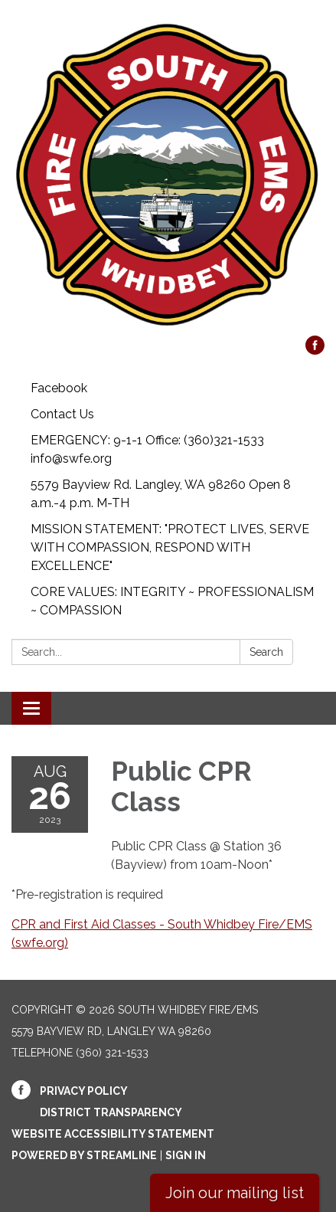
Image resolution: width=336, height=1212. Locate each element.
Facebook (59, 388)
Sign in (185, 1155)
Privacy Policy (84, 1091)
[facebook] (315, 350)
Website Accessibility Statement (112, 1134)
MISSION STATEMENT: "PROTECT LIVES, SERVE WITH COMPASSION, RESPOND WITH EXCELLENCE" (170, 547)
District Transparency (111, 1112)
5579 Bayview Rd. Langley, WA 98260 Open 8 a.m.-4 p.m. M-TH (161, 493)
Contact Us (62, 414)
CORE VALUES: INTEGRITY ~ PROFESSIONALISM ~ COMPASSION (172, 601)
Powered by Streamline (84, 1155)
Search (266, 652)
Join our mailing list (234, 1193)
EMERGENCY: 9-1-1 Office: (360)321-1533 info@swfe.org (147, 449)
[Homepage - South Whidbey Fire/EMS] (168, 175)
